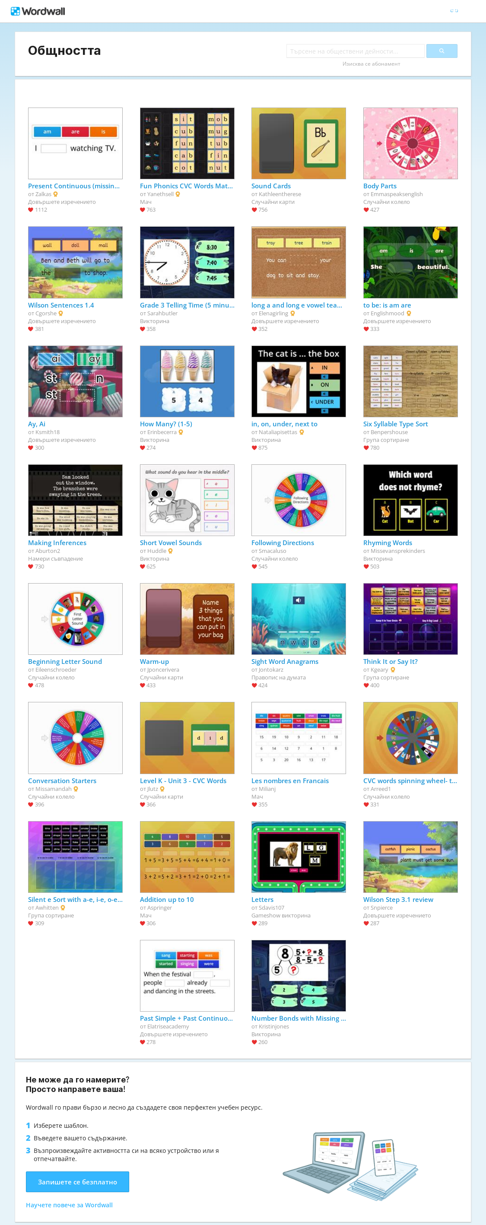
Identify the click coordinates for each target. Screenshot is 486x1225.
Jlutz (152, 789)
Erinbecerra (162, 432)
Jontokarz (271, 669)
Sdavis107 (271, 907)
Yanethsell (160, 194)
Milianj (267, 789)
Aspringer (159, 907)
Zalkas (43, 194)
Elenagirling (273, 313)
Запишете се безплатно (77, 1181)
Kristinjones (274, 1026)
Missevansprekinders (398, 551)
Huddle (156, 551)
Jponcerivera (163, 669)
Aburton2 (47, 551)
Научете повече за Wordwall (69, 1205)
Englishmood (387, 313)
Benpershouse (389, 432)
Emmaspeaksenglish (397, 194)
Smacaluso (272, 551)
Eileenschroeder (55, 669)
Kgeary (379, 669)
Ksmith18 (47, 432)
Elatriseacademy (168, 1026)
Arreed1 (381, 789)
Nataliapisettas (278, 432)
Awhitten (47, 907)
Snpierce (382, 907)
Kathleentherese (280, 194)
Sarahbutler (162, 313)
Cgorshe (46, 313)
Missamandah (53, 789)
